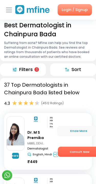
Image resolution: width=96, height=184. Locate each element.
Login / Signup (75, 9)
